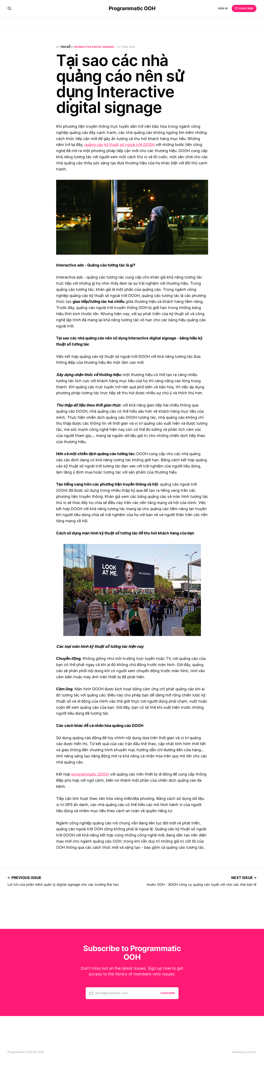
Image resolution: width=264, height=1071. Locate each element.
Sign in (222, 8)
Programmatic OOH (132, 8)
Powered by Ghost (244, 1052)
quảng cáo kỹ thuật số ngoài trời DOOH (119, 144)
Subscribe (244, 8)
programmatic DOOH (90, 774)
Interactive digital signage (94, 46)
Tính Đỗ (65, 46)
